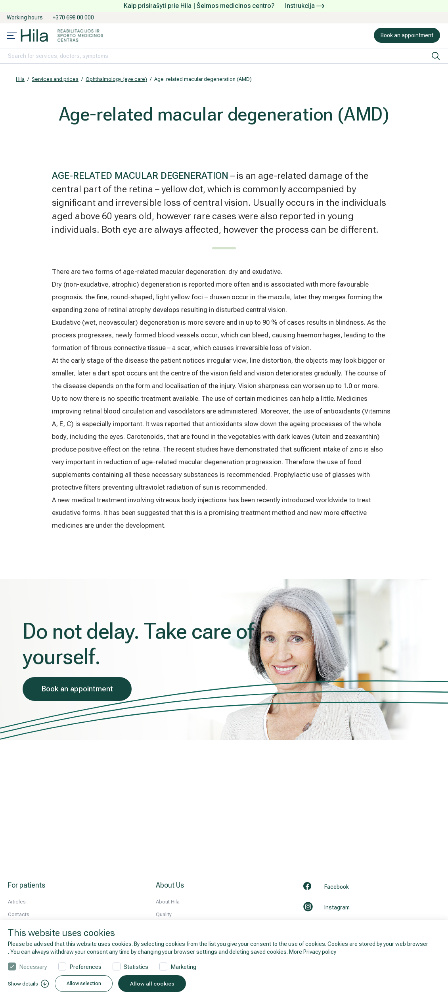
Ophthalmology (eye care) (116, 79)
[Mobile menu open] (12, 36)
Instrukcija (304, 6)
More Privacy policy (312, 952)
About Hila (168, 902)
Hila (20, 79)
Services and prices (55, 79)
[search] (435, 55)
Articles (17, 902)
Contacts (18, 914)
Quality (164, 914)
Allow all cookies (163, 983)
